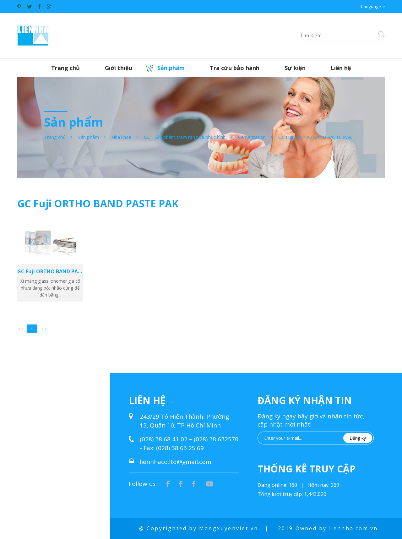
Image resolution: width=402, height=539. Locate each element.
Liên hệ (341, 68)
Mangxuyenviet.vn (228, 528)
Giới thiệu (118, 68)
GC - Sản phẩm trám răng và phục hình (184, 137)
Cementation (252, 137)
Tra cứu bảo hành (234, 68)
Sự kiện (295, 68)
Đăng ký (358, 438)
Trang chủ (65, 68)
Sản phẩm (171, 68)
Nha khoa (121, 137)
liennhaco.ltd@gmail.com (175, 462)
